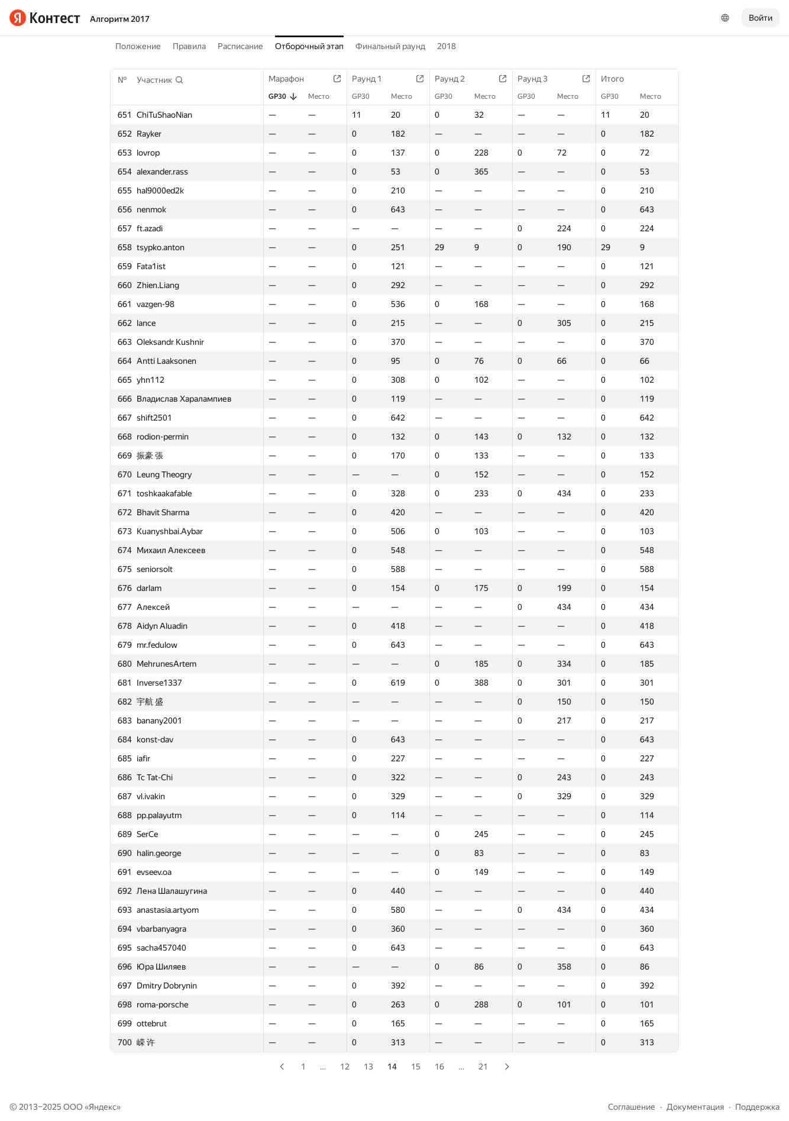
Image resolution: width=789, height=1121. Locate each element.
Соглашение (631, 1107)
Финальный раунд (390, 46)
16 (439, 1066)
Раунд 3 (539, 79)
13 (368, 1066)
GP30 (283, 96)
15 (416, 1066)
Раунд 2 (456, 79)
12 (345, 1066)
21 (483, 1066)
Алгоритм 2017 (120, 19)
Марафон (292, 79)
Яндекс (103, 1107)
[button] (160, 80)
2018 (446, 46)
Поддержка (757, 1107)
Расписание (240, 46)
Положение (138, 46)
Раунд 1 (373, 79)
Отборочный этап (309, 46)
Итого (618, 79)
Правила (189, 46)
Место (324, 96)
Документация (695, 1107)
